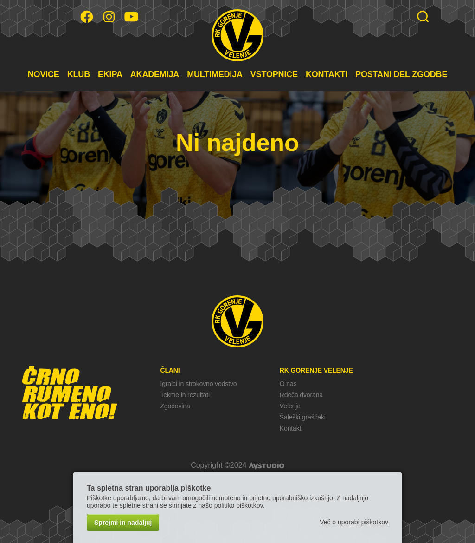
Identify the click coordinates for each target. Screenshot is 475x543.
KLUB (78, 74)
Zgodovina (175, 406)
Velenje (290, 406)
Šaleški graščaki (303, 417)
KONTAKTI (326, 74)
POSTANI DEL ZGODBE (401, 74)
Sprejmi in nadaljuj (123, 522)
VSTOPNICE (274, 74)
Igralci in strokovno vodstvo (198, 383)
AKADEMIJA (154, 74)
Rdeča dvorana (301, 395)
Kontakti (291, 428)
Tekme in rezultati (184, 395)
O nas (288, 383)
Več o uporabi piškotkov (354, 522)
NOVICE (43, 74)
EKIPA (110, 74)
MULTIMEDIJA (215, 74)
